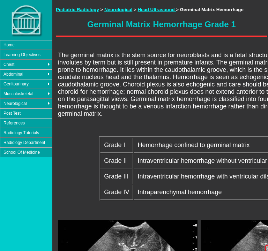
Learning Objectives (21, 54)
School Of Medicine (21, 152)
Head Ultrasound (156, 9)
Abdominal (13, 74)
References (14, 123)
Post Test (12, 113)
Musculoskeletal (18, 93)
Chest (8, 64)
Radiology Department (24, 142)
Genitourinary (16, 84)
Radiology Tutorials (21, 132)
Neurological (15, 103)
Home (9, 45)
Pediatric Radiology (77, 9)
